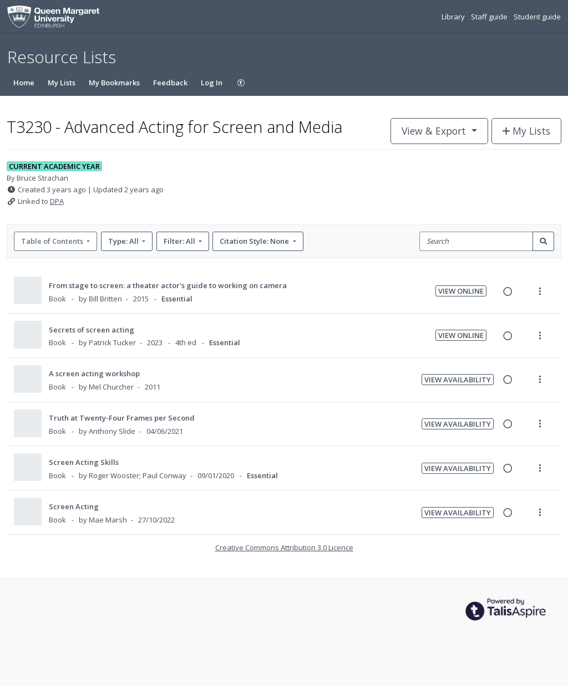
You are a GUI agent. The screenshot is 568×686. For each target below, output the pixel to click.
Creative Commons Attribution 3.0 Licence (284, 547)
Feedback (170, 83)
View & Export (435, 130)
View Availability (457, 380)
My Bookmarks (114, 83)
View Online (461, 291)
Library (454, 17)
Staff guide (490, 17)
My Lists (61, 83)
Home (23, 83)
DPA (57, 201)
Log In (211, 83)
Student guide (537, 17)
